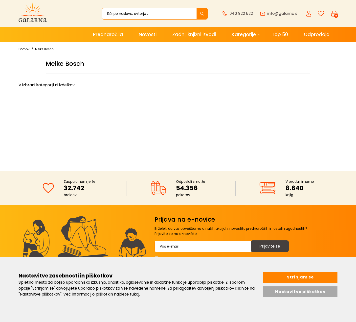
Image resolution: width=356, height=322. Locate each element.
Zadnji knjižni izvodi (194, 34)
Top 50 (280, 34)
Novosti (147, 34)
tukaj (134, 294)
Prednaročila (108, 34)
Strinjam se (300, 277)
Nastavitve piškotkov (300, 292)
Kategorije (244, 34)
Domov (24, 49)
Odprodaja (317, 34)
